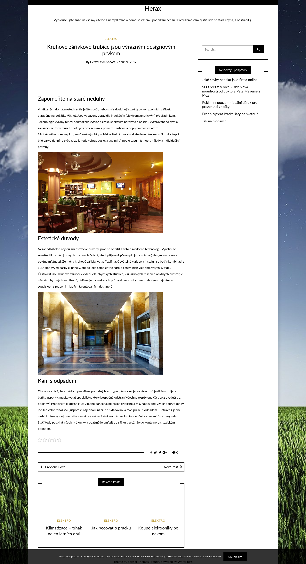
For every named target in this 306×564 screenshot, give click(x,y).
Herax (153, 8)
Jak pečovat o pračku (111, 527)
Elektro (111, 38)
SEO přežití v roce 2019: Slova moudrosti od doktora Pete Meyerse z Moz (231, 91)
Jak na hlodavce (214, 121)
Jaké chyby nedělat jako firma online (229, 80)
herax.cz (96, 62)
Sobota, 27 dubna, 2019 (121, 62)
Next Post (171, 467)
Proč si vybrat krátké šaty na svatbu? (230, 114)
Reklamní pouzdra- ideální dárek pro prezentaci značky (229, 104)
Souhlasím (235, 557)
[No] (301, 557)
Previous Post (54, 467)
